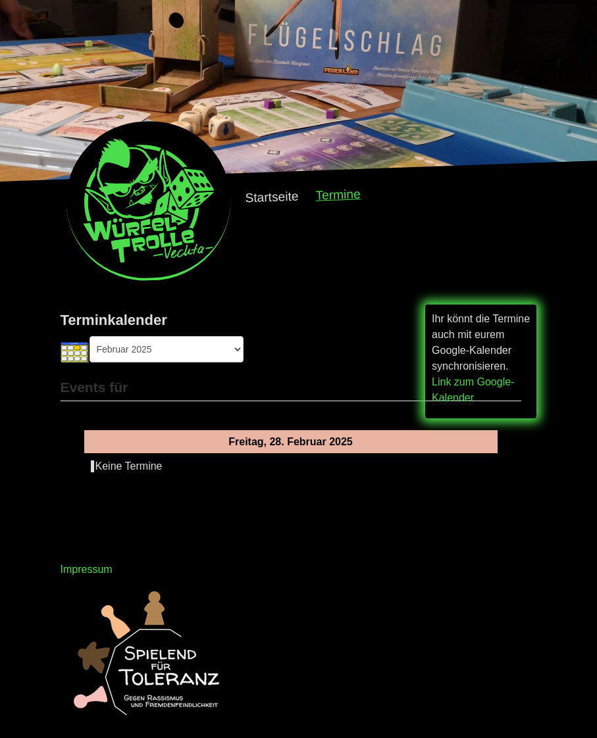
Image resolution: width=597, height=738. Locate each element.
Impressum (87, 569)
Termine (338, 194)
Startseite (272, 197)
